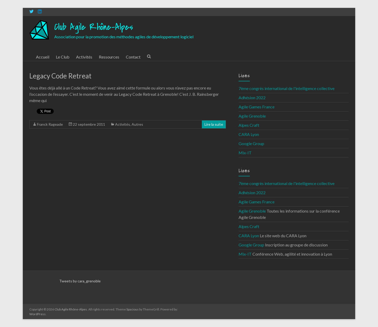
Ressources (109, 56)
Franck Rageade (50, 124)
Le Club (62, 56)
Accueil (42, 56)
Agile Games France (256, 106)
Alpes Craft (249, 125)
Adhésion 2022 (252, 97)
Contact (133, 56)
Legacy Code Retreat (60, 76)
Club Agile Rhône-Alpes (93, 27)
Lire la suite (213, 124)
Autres (137, 124)
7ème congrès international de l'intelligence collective (286, 88)
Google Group (251, 143)
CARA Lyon (249, 134)
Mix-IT (245, 152)
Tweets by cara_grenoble (80, 281)
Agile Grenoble (252, 115)
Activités (84, 56)
